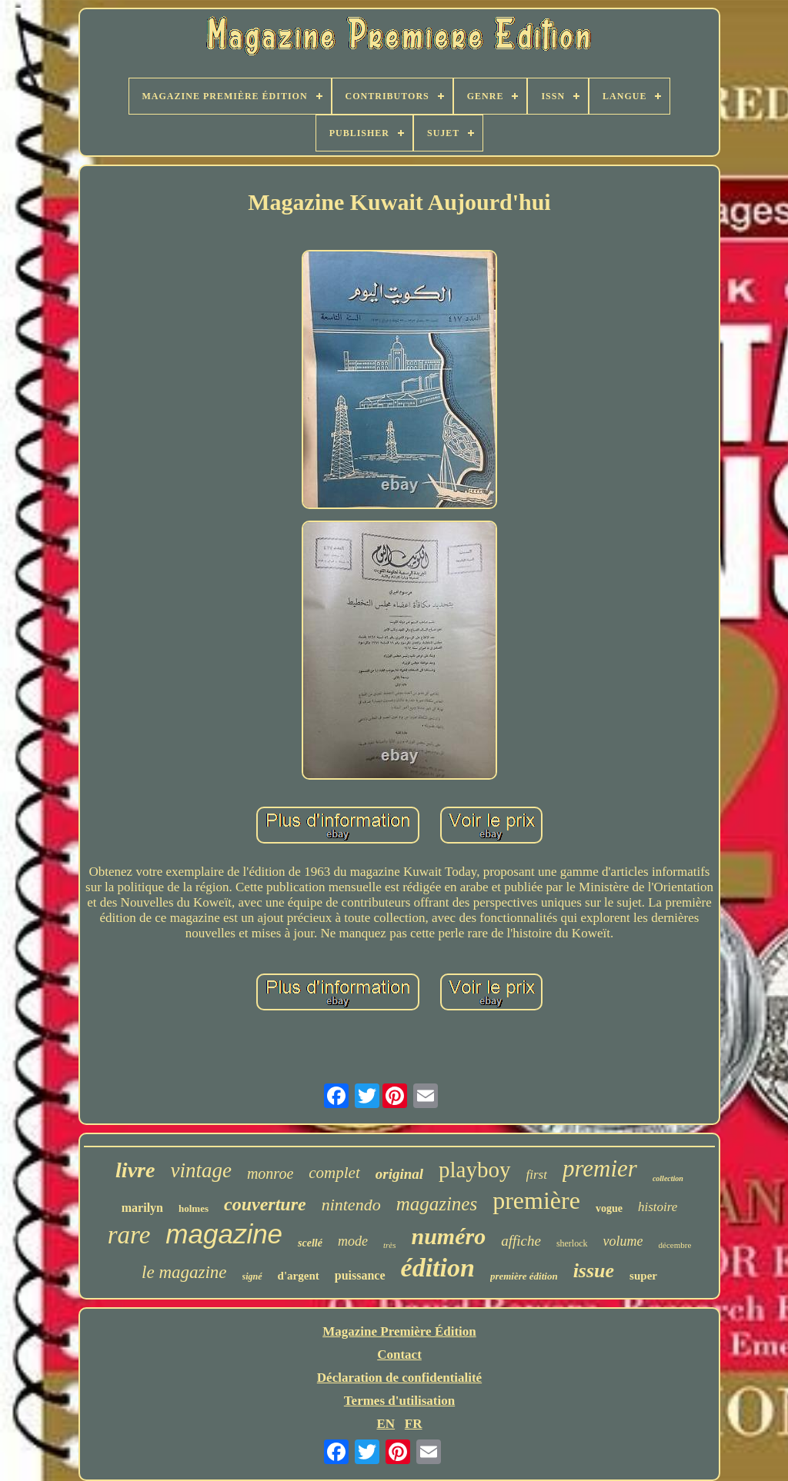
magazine (223, 1234)
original (399, 1174)
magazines (437, 1203)
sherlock (572, 1243)
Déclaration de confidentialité (399, 1377)
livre (135, 1170)
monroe (270, 1173)
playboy (474, 1169)
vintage (200, 1170)
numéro (448, 1236)
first (536, 1174)
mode (353, 1241)
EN (385, 1423)
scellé (310, 1243)
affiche (521, 1241)
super (643, 1276)
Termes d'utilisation (399, 1400)
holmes (194, 1208)
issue (593, 1271)
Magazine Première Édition (399, 1331)
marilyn (142, 1207)
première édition (524, 1276)
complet (334, 1172)
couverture (265, 1204)
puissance (360, 1275)
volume (623, 1241)
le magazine (184, 1272)
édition (438, 1267)
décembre (675, 1245)
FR (413, 1423)
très (389, 1245)
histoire (657, 1207)
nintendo (351, 1204)
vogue (609, 1208)
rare (129, 1235)
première (536, 1200)
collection (668, 1178)
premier (600, 1168)
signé (252, 1276)
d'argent (298, 1276)
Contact (399, 1354)
